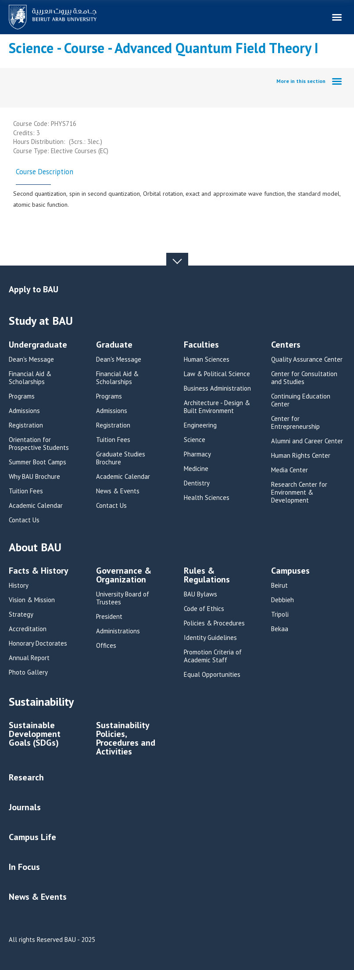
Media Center (289, 470)
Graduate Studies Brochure (120, 458)
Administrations (118, 631)
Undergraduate (38, 345)
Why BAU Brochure (34, 477)
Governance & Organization (123, 575)
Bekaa (279, 629)
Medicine (196, 469)
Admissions (24, 411)
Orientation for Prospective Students (39, 444)
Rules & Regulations (207, 575)
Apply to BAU (33, 289)
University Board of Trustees (122, 598)
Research (26, 777)
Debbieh (282, 600)
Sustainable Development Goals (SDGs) (35, 734)
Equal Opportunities (212, 675)
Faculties (201, 345)
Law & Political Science (217, 374)
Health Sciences (206, 498)
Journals (25, 807)
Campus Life (32, 837)
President (109, 617)
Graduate (114, 345)
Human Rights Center (300, 456)
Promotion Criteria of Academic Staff (213, 656)
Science (194, 440)
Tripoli (280, 614)
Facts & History (38, 571)
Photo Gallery (28, 672)
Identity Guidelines (210, 638)
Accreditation (27, 629)
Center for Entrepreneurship (295, 423)
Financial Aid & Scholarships (30, 378)
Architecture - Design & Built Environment (217, 407)
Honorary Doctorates (38, 643)
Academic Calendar (36, 506)
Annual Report (29, 658)
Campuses (290, 571)
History (19, 585)
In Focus (24, 867)
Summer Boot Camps (37, 462)
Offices (106, 646)
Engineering (200, 425)
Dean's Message (31, 359)
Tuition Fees (26, 491)
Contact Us (24, 520)
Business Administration (217, 388)
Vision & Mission (32, 600)
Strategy (21, 614)
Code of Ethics (204, 609)
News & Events (117, 491)
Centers (285, 345)
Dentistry (197, 483)
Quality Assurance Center (307, 359)
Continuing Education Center (300, 400)
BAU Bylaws (200, 594)
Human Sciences (206, 359)
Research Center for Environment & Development (299, 492)
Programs (22, 396)
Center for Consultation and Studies (304, 378)
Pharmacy (197, 454)
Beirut (279, 585)
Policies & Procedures (214, 623)
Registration (26, 425)
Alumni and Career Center (307, 441)
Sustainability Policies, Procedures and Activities (125, 739)
